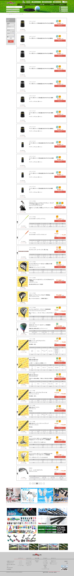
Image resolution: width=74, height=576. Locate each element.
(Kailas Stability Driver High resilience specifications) (37, 310)
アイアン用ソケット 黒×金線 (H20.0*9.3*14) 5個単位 (41, 128)
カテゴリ (8, 30)
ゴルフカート (61, 4)
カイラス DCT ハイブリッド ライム (37, 218)
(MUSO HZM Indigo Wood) (33, 360)
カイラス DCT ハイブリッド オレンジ (37, 234)
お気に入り (36, 1)
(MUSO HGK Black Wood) (33, 376)
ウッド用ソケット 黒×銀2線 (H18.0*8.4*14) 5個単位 (41, 83)
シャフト (20, 561)
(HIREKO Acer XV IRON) (33, 471)
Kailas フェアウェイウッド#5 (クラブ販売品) (39, 295)
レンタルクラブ (29, 564)
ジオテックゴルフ (32, 21)
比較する (17, 221)
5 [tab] (37, 503)
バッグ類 (45, 560)
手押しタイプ (53, 561)
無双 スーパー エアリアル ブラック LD (38, 392)
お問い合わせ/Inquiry (10, 567)
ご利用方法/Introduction (10, 562)
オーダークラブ (29, 560)
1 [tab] (30, 503)
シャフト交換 (28, 561)
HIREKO (30, 436)
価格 (7, 36)
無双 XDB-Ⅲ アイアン (34, 407)
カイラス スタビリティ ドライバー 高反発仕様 (40, 309)
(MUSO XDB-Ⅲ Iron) (32, 408)
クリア (14, 33)
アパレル (45, 564)
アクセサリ (52, 4)
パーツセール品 (20, 565)
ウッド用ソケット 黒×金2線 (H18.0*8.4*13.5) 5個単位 (41, 23)
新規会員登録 (47, 1)
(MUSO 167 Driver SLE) (33, 326)
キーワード (9, 26)
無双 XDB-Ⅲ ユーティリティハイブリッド (39, 423)
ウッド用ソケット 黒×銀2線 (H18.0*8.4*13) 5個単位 (41, 53)
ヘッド (20, 560)
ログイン (57, 1)
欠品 (67, 563)
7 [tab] (40, 503)
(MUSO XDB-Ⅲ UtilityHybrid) (33, 424)
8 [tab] (41, 503)
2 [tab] (32, 503)
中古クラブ (29, 565)
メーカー (8, 33)
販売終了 (66, 561)
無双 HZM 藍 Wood (33, 359)
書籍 (45, 566)
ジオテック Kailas (32, 201)
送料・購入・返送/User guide (11, 564)
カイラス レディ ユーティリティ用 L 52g (38, 249)
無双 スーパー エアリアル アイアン (37, 340)
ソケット (20, 564)
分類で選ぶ (37, 560)
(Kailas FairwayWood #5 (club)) (34, 296)
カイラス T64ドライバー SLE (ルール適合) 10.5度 (40, 263)
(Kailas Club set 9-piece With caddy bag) (35, 205)
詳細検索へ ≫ (13, 9)
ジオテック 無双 (32, 323)
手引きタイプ (53, 560)
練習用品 (45, 565)
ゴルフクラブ (32, 4)
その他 (45, 567)
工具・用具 (42, 4)
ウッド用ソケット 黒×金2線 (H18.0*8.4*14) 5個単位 (41, 38)
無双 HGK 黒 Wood (33, 375)
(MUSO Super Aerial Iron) (33, 342)
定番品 (37, 561)
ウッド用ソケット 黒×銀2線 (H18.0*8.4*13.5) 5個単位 (41, 68)
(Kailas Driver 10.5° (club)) (33, 282)
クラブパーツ (22, 4)
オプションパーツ (53, 564)
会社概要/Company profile (10, 561)
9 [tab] (43, 503)
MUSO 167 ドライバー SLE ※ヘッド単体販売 (39, 324)
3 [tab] (33, 503)
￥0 (64, 1)
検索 (11, 41)
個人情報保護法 (9, 569)
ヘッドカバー (45, 561)
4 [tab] (35, 503)
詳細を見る (60, 25)
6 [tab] (38, 503)
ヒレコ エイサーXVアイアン (36, 470)
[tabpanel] (37, 495)
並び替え (8, 23)
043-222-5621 (28, 2)
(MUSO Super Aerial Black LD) (34, 393)
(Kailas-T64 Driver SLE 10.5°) (34, 265)
